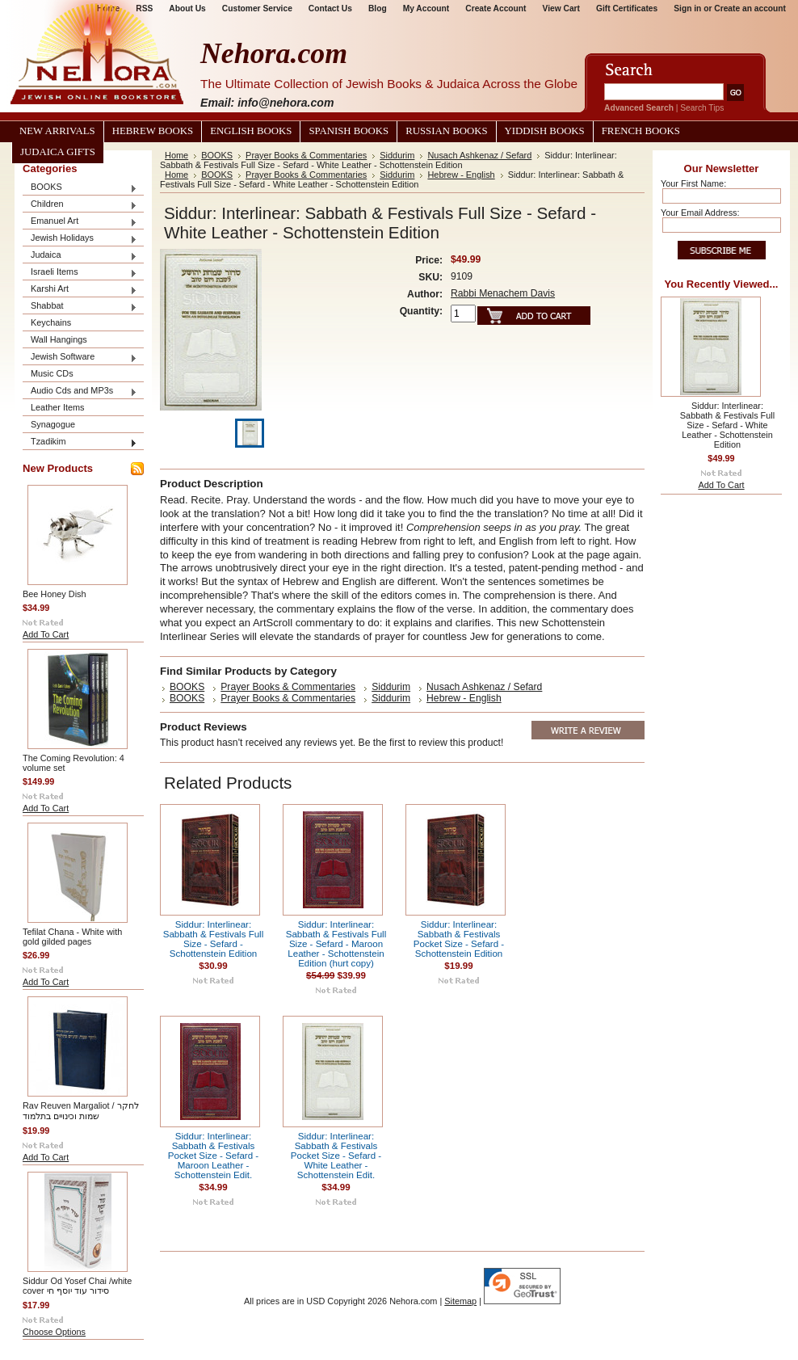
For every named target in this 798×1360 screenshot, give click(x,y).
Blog (377, 8)
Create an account (750, 8)
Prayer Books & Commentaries (306, 155)
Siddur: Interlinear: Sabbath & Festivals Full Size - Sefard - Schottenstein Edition (213, 939)
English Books (251, 131)
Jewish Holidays (80, 239)
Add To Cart (46, 634)
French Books (641, 131)
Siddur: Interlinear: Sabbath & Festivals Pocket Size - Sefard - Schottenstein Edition (459, 939)
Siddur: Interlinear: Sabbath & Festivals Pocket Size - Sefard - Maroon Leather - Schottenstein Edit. (213, 1155)
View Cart (561, 8)
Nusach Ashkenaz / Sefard (479, 155)
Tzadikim (80, 442)
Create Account (495, 8)
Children (80, 205)
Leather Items (58, 407)
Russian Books (446, 131)
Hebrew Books (152, 131)
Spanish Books (348, 131)
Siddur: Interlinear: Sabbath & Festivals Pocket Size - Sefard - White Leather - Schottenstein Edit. (336, 1155)
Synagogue (53, 424)
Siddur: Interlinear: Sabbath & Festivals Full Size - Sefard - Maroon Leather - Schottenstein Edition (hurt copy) (336, 944)
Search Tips (702, 107)
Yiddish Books (545, 131)
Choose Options (54, 1332)
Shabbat (80, 307)
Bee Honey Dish (54, 594)
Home (176, 155)
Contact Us (330, 8)
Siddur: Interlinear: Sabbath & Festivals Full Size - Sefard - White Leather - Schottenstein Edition (727, 425)
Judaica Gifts (57, 152)
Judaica (80, 256)
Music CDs (52, 373)
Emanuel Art (80, 222)
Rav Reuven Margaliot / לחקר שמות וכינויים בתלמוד (81, 1111)
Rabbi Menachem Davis (503, 293)
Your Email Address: (700, 212)
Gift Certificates (626, 8)
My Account (426, 8)
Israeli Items (80, 273)
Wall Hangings (59, 339)
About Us (187, 8)
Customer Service (257, 8)
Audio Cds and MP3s (80, 391)
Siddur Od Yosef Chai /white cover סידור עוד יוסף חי (77, 1285)
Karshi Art (80, 290)
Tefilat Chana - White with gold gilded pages (72, 936)
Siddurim (397, 155)
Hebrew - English (460, 174)
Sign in (687, 8)
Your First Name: (693, 183)
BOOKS (80, 188)
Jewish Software (80, 358)
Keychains (51, 322)
